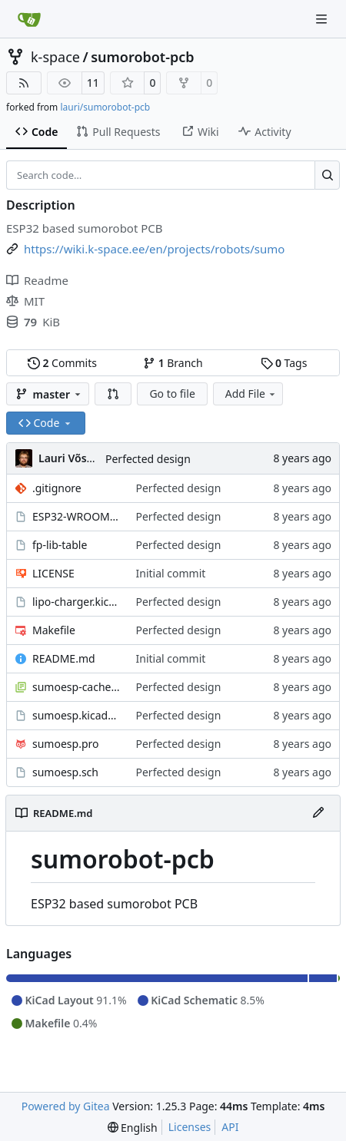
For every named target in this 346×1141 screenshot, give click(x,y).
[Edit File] (318, 813)
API (229, 1127)
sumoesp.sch (65, 772)
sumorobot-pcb (142, 56)
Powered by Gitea (66, 1106)
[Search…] (327, 175)
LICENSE (53, 573)
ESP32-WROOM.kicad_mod (76, 516)
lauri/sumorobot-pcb (105, 107)
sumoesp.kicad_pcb (76, 715)
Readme (37, 280)
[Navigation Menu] (323, 18)
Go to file (172, 393)
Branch (173, 363)
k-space (55, 56)
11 (93, 82)
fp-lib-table (59, 544)
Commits (62, 363)
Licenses (189, 1127)
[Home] (29, 19)
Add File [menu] (251, 393)
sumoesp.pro (65, 743)
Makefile (53, 630)
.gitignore (57, 488)
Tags (284, 363)
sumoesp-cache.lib (76, 687)
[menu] (133, 1127)
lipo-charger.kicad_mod (76, 601)
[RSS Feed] (24, 82)
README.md (63, 658)
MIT (25, 301)
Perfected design (148, 458)
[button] (113, 393)
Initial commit (171, 573)
